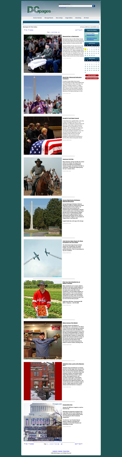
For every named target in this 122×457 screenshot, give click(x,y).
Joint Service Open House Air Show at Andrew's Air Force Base (73, 241)
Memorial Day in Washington (71, 36)
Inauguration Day (67, 404)
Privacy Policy (66, 451)
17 (96, 51)
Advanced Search (91, 35)
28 (89, 55)
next (76, 29)
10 (56, 32)
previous (31, 29)
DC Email (86, 17)
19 (85, 53)
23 (94, 53)
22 (91, 53)
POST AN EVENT (92, 75)
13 (87, 51)
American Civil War (68, 159)
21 (89, 53)
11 (98, 49)
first (26, 29)
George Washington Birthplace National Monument (71, 200)
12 (85, 51)
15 (91, 51)
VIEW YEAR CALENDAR (92, 78)
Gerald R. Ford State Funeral (71, 118)
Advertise (60, 451)
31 (85, 72)
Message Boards (49, 17)
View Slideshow (90, 39)
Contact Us (55, 451)
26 (58, 32)
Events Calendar (37, 17)
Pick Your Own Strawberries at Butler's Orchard (71, 282)
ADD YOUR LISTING (62, 7)
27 (87, 55)
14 (89, 51)
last (80, 29)
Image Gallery (68, 17)
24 (96, 53)
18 (98, 51)
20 (87, 53)
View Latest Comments (92, 38)
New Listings (59, 17)
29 (91, 55)
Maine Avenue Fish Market (70, 323)
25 (98, 53)
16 (94, 51)
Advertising (78, 17)
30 (94, 55)
